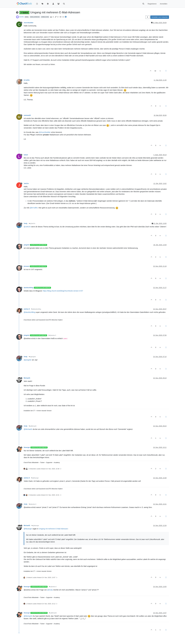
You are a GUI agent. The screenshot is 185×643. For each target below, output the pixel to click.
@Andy (50, 590)
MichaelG (27, 378)
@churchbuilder (44, 132)
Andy (25, 223)
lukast (26, 155)
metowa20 (27, 115)
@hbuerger (35, 478)
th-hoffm (27, 80)
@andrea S (52, 335)
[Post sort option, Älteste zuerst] (147, 17)
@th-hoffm (34, 208)
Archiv (21, 17)
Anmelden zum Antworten (159, 17)
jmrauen (26, 266)
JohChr (26, 183)
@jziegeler (32, 356)
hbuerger (27, 447)
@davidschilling (36, 309)
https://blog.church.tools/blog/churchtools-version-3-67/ (63, 291)
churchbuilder (28, 23)
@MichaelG (32, 426)
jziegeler (26, 245)
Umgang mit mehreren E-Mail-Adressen (53, 529)
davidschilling (28, 287)
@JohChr (32, 223)
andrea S (27, 309)
